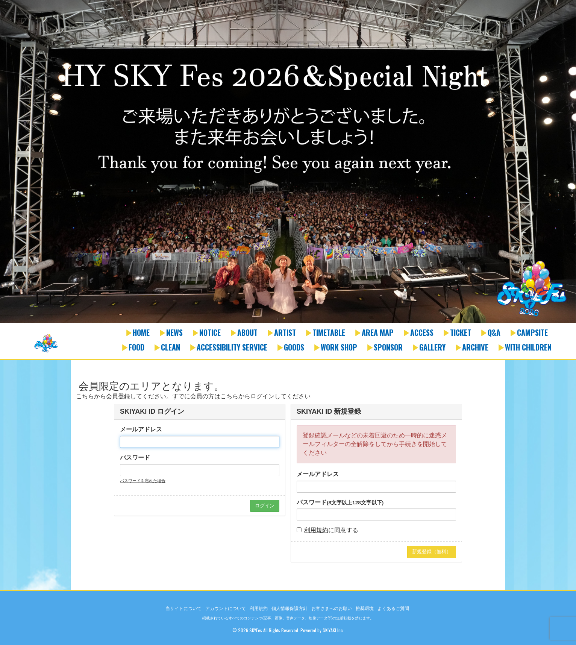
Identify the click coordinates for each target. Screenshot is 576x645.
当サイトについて (183, 608)
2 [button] (292, 319)
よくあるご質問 (393, 608)
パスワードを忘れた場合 (142, 480)
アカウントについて (225, 608)
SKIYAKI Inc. (333, 630)
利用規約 (316, 530)
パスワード (135, 457)
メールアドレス (141, 429)
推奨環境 (365, 608)
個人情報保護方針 (289, 608)
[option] (288, 162)
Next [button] (568, 166)
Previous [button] (7, 166)
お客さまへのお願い (331, 608)
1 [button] (284, 319)
